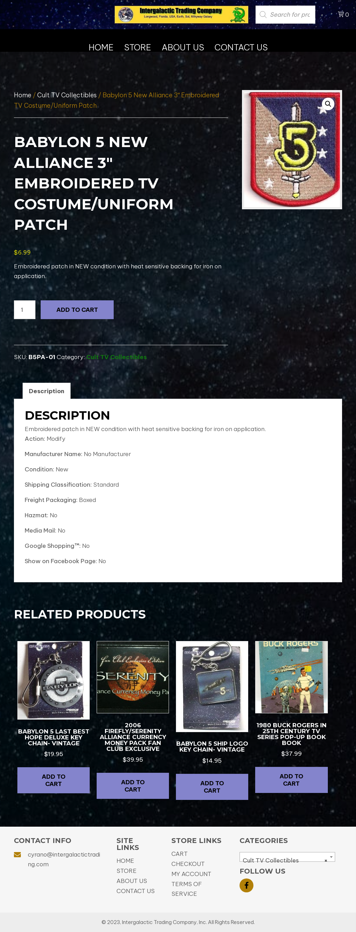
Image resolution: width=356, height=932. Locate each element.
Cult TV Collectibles (67, 95)
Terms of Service (186, 889)
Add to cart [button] (53, 780)
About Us (131, 881)
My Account (191, 874)
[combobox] (287, 857)
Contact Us (135, 891)
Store (126, 871)
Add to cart (77, 310)
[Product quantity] (24, 309)
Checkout (188, 864)
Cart (179, 854)
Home (22, 95)
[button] (328, 104)
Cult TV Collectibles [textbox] (285, 860)
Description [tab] (46, 391)
